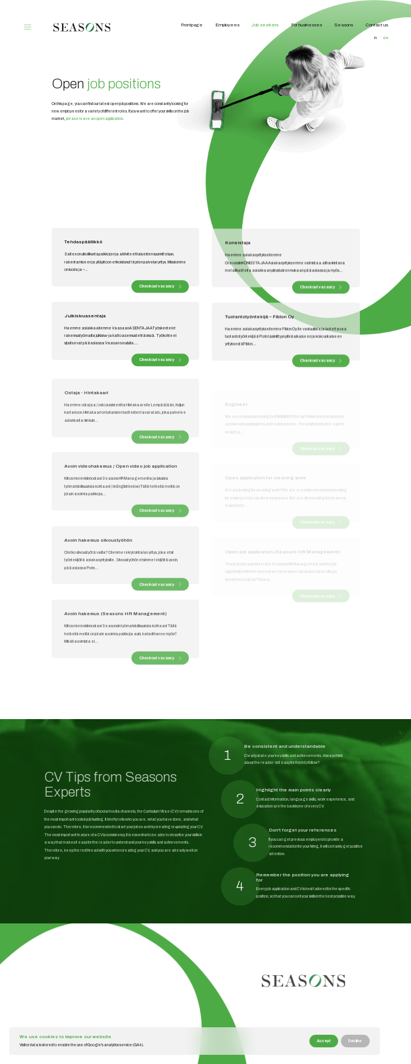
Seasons (343, 25)
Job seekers (264, 25)
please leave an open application (91, 119)
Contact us (377, 25)
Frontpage (192, 25)
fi (375, 38)
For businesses (306, 25)
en (385, 38)
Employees (227, 25)
